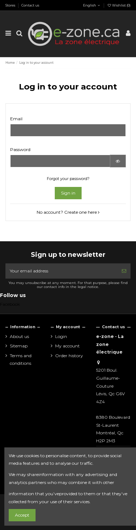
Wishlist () (119, 5)
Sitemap (19, 346)
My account (67, 346)
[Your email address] (61, 271)
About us (19, 336)
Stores (10, 5)
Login (61, 336)
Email (16, 118)
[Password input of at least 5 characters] (60, 161)
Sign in (68, 193)
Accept (22, 515)
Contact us (30, 5)
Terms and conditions (21, 359)
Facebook (10, 304)
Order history (69, 355)
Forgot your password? (68, 178)
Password (20, 149)
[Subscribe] (124, 271)
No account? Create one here (68, 212)
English (89, 5)
